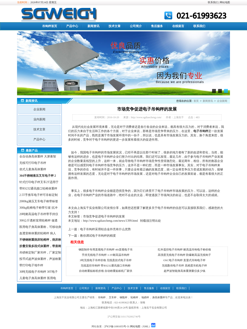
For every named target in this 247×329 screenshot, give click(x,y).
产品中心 (72, 26)
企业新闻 (222, 100)
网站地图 (225, 2)
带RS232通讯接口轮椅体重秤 (38, 188)
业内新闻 (39, 119)
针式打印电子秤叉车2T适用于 (39, 182)
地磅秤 (145, 297)
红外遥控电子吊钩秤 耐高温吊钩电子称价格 (184, 249)
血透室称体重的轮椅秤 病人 (37, 233)
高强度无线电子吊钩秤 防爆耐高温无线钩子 (184, 254)
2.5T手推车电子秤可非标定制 (38, 195)
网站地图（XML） (140, 326)
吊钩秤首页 (49, 26)
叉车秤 (112, 297)
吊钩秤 (203, 131)
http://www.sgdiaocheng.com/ (146, 117)
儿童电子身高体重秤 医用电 (37, 278)
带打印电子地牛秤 (31, 265)
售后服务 (157, 26)
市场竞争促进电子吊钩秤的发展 (104, 216)
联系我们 (213, 2)
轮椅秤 (134, 297)
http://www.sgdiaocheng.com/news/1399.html (110, 220)
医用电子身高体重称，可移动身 (40, 227)
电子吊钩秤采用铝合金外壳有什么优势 (105, 229)
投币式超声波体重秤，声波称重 (40, 259)
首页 (196, 100)
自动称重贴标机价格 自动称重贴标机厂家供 (105, 270)
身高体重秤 (158, 297)
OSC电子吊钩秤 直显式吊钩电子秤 (184, 260)
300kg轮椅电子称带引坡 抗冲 (38, 207)
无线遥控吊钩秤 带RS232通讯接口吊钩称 (106, 265)
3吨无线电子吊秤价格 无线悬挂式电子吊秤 (106, 260)
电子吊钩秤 (102, 139)
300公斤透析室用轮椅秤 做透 (38, 220)
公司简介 (136, 26)
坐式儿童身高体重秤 (32, 169)
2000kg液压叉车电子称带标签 (38, 201)
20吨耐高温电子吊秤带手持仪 (38, 214)
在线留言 (178, 26)
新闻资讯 (93, 26)
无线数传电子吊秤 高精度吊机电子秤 (184, 265)
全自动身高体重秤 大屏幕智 (37, 156)
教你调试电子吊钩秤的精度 (98, 235)
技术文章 (115, 26)
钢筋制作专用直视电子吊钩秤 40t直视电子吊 (106, 249)
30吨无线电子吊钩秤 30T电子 (38, 271)
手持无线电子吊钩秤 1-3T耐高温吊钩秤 (105, 254)
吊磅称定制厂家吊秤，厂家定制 (40, 252)
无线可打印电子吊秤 (32, 162)
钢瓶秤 (123, 297)
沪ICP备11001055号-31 (116, 326)
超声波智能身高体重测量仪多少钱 (184, 270)
